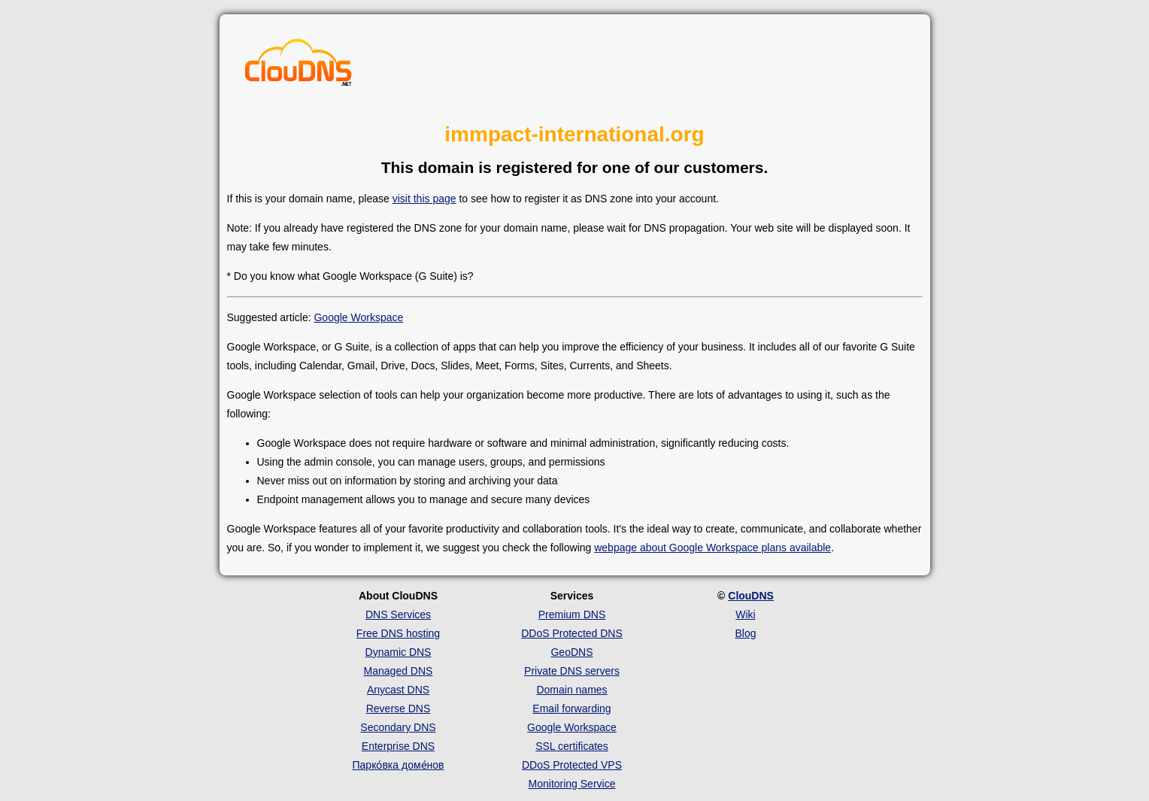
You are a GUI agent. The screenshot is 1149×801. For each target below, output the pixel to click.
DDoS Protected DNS (572, 633)
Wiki (745, 614)
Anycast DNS (398, 690)
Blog (745, 633)
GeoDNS (571, 652)
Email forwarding (571, 708)
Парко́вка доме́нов (398, 765)
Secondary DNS (397, 727)
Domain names (571, 690)
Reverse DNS (398, 708)
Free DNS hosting (398, 633)
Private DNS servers (572, 671)
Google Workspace (358, 317)
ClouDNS (751, 596)
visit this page (424, 199)
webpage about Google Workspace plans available (712, 548)
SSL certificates (571, 746)
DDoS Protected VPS (572, 765)
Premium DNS (571, 614)
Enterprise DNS (398, 746)
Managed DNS (398, 671)
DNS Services (398, 614)
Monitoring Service (572, 784)
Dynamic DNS (398, 652)
